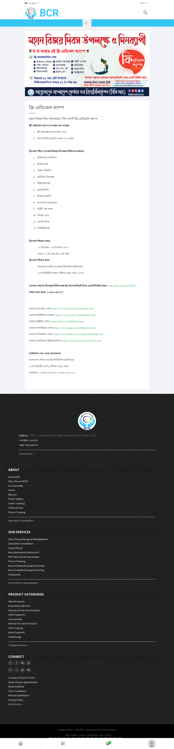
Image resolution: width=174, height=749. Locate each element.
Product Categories (26, 593)
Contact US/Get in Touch (21, 675)
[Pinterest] (16, 668)
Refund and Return (18, 693)
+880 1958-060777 (28, 445)
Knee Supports (16, 631)
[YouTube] (22, 661)
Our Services (19, 531)
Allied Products (16, 600)
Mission (12, 494)
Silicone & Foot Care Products (24, 609)
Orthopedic (14, 573)
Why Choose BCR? (18, 480)
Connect (16, 655)
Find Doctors (27, 453)
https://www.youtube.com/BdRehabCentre (76, 315)
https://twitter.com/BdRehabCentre (67, 321)
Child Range (14, 635)
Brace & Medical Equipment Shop (26, 564)
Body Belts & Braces (19, 604)
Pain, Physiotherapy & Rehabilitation (28, 538)
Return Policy (105, 733)
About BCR (14, 476)
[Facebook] (16, 661)
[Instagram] (10, 661)
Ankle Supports (16, 613)
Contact (82, 733)
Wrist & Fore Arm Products (22, 622)
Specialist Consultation (20, 520)
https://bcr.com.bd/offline (122, 285)
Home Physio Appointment (22, 582)
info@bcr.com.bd (28, 440)
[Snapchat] (22, 668)
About (13, 469)
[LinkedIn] (10, 668)
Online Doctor (15, 507)
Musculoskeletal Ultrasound (23, 551)
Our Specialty (15, 485)
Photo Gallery (15, 498)
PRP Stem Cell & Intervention (23, 556)
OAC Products (15, 626)
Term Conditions (17, 689)
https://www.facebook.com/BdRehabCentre (73, 308)
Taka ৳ (143, 3)
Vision (11, 489)
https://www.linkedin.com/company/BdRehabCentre (78, 334)
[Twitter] (28, 661)
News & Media (16, 684)
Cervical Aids (15, 617)
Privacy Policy (15, 698)
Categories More (17, 644)
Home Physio (15, 547)
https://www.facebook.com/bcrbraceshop (82, 340)
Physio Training (16, 511)
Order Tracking (16, 503)
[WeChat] (28, 668)
